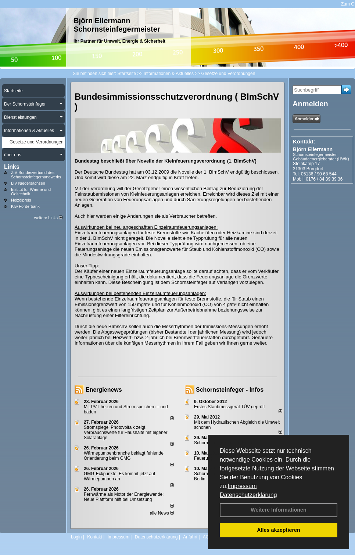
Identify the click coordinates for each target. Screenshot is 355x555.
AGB (207, 537)
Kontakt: (304, 141)
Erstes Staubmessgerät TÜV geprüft (229, 406)
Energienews (104, 390)
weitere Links (48, 218)
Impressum (242, 486)
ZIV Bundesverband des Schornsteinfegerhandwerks (36, 174)
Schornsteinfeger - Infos (229, 390)
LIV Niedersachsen (28, 183)
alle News (162, 513)
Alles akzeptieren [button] (278, 530)
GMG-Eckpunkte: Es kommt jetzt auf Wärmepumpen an (119, 476)
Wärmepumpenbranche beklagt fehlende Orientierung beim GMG (124, 456)
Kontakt (94, 537)
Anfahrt (190, 537)
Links (11, 167)
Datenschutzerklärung (248, 495)
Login (76, 537)
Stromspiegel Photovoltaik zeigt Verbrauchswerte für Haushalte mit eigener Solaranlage (125, 432)
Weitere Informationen (278, 510)
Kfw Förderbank (25, 206)
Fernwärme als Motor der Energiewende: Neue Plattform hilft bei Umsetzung (124, 497)
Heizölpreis (21, 200)
